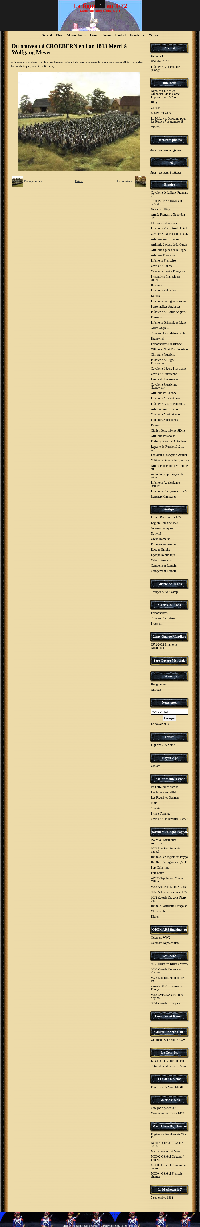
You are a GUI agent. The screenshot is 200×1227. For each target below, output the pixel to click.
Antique (169, 509)
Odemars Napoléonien (165, 943)
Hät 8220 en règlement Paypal (170, 857)
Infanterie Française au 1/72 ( (169, 491)
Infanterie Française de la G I (169, 228)
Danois (155, 295)
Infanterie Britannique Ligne (168, 322)
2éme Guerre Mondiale (169, 636)
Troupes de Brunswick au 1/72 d (167, 202)
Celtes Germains (161, 560)
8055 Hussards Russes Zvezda (170, 964)
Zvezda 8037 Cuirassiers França (166, 988)
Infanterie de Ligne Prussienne (163, 361)
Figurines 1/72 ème (163, 745)
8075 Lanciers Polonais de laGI (167, 979)
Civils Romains (160, 539)
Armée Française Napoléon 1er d (168, 216)
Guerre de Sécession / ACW (168, 1039)
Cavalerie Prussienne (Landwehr (164, 386)
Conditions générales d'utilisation (100, 1214)
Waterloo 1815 (160, 61)
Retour (79, 181)
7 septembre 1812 (162, 1197)
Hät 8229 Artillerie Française (169, 906)
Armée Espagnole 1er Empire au (169, 467)
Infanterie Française (163, 260)
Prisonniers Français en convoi (165, 278)
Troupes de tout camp (164, 592)
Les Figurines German (165, 797)
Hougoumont (159, 684)
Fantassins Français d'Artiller (169, 455)
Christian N (158, 911)
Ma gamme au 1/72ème (165, 1151)
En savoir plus (160, 724)
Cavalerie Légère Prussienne (168, 368)
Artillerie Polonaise (163, 436)
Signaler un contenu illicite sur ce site (119, 1225)
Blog (59, 35)
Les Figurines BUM (163, 792)
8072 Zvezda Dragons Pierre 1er (169, 899)
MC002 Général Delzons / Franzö (167, 1158)
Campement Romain (163, 565)
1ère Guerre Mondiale (169, 660)
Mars (154, 803)
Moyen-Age (169, 758)
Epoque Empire (160, 549)
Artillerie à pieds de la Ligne (169, 250)
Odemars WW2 (160, 937)
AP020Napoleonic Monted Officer (167, 880)
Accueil (47, 35)
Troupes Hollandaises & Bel (168, 333)
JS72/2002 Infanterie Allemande (164, 646)
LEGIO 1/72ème (169, 1079)
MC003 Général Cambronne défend (168, 1166)
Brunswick (157, 338)
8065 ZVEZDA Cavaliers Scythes (167, 996)
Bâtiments (169, 676)
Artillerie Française (163, 255)
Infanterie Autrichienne (165, 398)
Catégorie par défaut (163, 1108)
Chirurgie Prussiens (163, 354)
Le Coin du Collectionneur (167, 1060)
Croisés (155, 766)
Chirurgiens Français (164, 223)
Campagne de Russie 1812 (167, 1113)
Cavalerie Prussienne (164, 374)
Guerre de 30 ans (169, 584)
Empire (169, 184)
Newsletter (137, 35)
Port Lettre (157, 873)
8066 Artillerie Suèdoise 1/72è (170, 892)
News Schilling (160, 209)
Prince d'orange (160, 813)
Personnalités (159, 613)
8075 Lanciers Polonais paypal (165, 850)
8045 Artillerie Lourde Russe (169, 886)
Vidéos (153, 35)
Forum (106, 35)
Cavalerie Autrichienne (165, 414)
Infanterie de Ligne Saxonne (168, 301)
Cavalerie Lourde (162, 266)
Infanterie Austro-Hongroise (168, 403)
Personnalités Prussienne (166, 344)
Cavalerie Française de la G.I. (169, 233)
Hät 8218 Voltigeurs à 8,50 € (168, 862)
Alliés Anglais (160, 328)
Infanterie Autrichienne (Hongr (165, 68)
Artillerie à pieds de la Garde (169, 244)
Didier (155, 916)
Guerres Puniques (162, 528)
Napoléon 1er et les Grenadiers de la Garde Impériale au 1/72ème (165, 94)
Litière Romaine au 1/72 (166, 517)
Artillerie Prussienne (163, 393)
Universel (157, 56)
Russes (155, 425)
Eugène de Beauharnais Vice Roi (168, 1136)
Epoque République (163, 555)
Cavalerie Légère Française (168, 271)
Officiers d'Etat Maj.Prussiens (169, 349)
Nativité (156, 533)
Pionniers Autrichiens (164, 419)
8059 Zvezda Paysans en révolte (166, 971)
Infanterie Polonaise (163, 290)
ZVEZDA (170, 956)
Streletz (155, 808)
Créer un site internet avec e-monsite (81, 1225)
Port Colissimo (160, 867)
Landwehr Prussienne (164, 379)
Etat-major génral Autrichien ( (169, 441)
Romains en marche (163, 544)
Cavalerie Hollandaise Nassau (169, 819)
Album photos (76, 35)
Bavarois (156, 285)
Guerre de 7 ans (169, 605)
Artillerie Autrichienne (165, 239)
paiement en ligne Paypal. (169, 832)
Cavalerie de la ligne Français (169, 194)
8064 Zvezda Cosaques (165, 1003)
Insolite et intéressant (169, 779)
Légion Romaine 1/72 (164, 523)
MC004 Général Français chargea (166, 1175)
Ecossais (156, 317)
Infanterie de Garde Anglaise (169, 312)
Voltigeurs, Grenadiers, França (170, 460)
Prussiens (157, 623)
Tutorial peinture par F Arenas (169, 1066)
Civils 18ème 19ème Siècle (168, 430)
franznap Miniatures (163, 496)
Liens (93, 35)
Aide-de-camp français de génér (167, 476)
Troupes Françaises (163, 618)
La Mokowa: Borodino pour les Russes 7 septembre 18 (168, 120)
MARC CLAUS (161, 113)
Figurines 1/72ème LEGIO (167, 1087)
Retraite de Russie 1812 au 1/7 (167, 448)
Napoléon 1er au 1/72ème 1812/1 (167, 1144)
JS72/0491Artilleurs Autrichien (163, 841)
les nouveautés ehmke (164, 787)
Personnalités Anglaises (165, 306)
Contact (120, 35)
